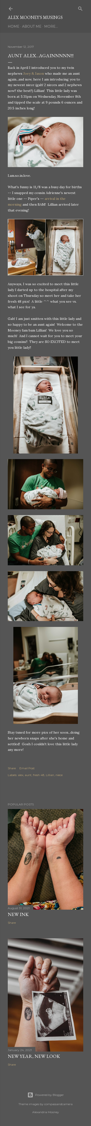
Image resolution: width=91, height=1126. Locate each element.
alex (20, 775)
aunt (28, 775)
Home (13, 26)
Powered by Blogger (45, 1095)
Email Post (27, 768)
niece (59, 775)
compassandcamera (58, 1104)
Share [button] (12, 768)
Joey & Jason (33, 73)
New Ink (18, 914)
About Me (31, 26)
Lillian (50, 775)
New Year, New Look (34, 1056)
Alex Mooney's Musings (35, 17)
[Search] (80, 7)
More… (51, 26)
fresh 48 (38, 775)
